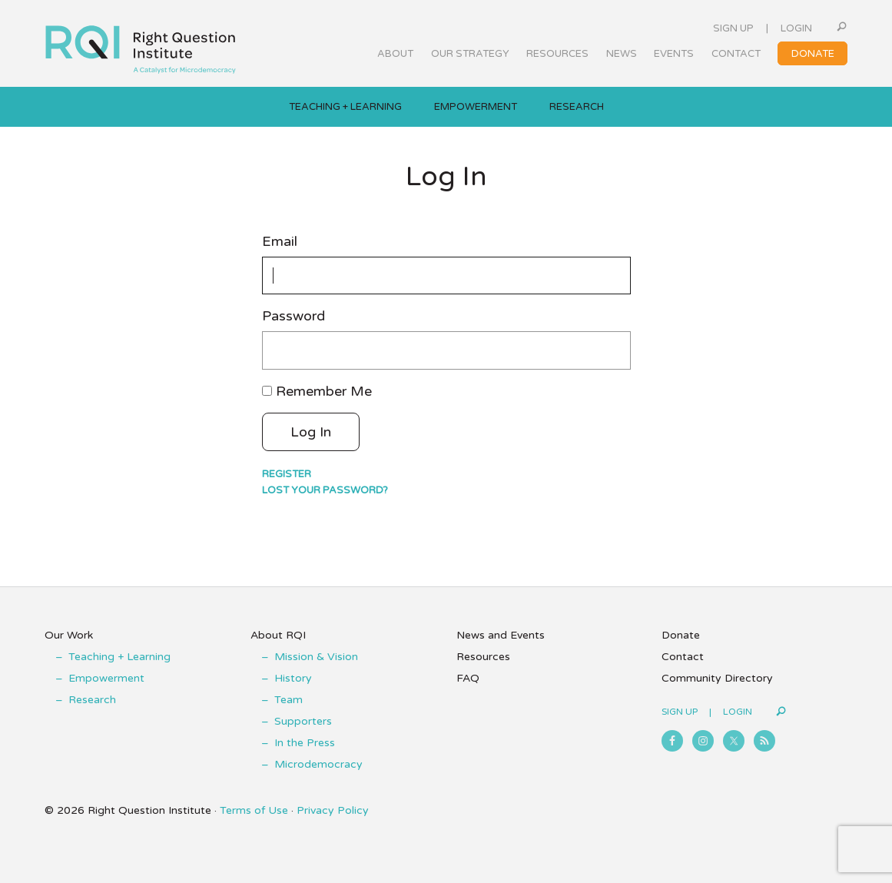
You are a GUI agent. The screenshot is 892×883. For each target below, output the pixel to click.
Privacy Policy (333, 810)
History (293, 678)
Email (279, 242)
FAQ (467, 678)
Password (293, 316)
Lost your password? (325, 490)
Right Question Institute (141, 44)
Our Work (69, 635)
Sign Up (733, 28)
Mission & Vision (316, 656)
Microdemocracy (318, 764)
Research (92, 699)
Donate (681, 635)
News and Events (500, 635)
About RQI (278, 635)
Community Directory (717, 678)
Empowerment (106, 678)
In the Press (304, 742)
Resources (483, 656)
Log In (310, 431)
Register (286, 474)
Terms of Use (254, 810)
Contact (683, 656)
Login (796, 28)
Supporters (303, 721)
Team (288, 699)
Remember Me (324, 391)
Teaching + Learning (119, 656)
